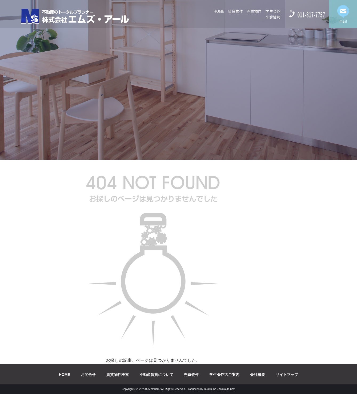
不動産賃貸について (156, 374)
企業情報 (272, 17)
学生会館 (272, 11)
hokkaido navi (227, 389)
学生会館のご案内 (224, 374)
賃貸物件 (235, 11)
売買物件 (254, 11)
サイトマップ (287, 374)
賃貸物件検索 (117, 374)
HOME (219, 11)
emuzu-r (156, 389)
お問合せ (88, 374)
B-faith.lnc (210, 389)
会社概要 (257, 374)
